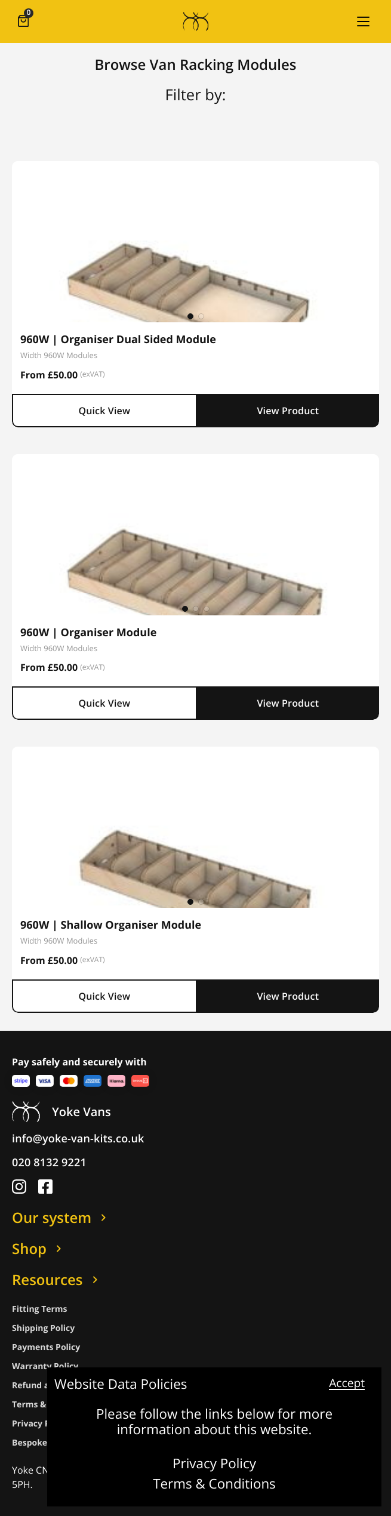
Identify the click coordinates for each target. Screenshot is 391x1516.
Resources (57, 1279)
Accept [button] (347, 1383)
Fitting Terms (39, 1309)
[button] (363, 21)
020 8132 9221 (49, 1163)
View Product (288, 410)
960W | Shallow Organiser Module (110, 925)
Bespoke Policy (43, 1443)
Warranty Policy (45, 1366)
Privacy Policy (214, 1464)
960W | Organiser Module (88, 632)
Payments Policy (46, 1347)
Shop (39, 1248)
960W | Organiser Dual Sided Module (118, 339)
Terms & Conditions (214, 1484)
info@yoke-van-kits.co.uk (78, 1139)
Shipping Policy (43, 1328)
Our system (61, 1217)
